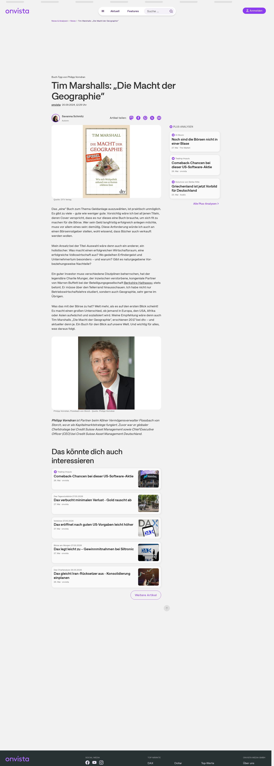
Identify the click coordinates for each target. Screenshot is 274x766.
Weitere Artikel (146, 595)
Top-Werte (207, 763)
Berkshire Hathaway (138, 283)
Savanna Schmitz (73, 116)
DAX (150, 763)
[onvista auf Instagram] (101, 763)
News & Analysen (60, 21)
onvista (56, 105)
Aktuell (114, 11)
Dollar (178, 763)
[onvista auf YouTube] (94, 763)
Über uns (248, 763)
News (73, 21)
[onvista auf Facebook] (87, 763)
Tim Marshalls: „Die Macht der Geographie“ (98, 21)
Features (133, 11)
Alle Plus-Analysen (206, 203)
